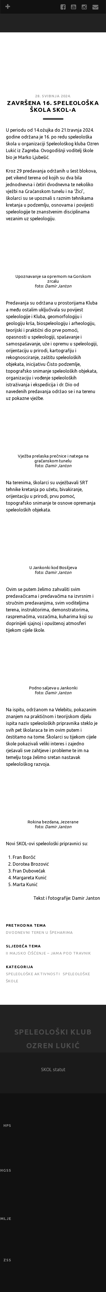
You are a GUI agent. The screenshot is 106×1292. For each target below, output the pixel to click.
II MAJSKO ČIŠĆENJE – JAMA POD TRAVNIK (48, 953)
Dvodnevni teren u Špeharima (39, 932)
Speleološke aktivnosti (33, 974)
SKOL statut (53, 1069)
